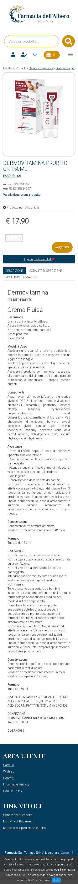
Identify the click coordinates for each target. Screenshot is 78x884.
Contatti (8, 778)
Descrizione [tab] (14, 270)
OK (56, 880)
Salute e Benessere (41, 68)
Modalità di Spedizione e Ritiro (24, 828)
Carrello (8, 765)
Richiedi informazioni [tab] (21, 277)
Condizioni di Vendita (17, 815)
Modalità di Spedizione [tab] (45, 270)
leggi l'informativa (64, 869)
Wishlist (8, 771)
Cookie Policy (12, 791)
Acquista (62, 247)
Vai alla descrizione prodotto (22, 194)
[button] (7, 238)
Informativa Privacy (16, 784)
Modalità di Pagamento (19, 821)
